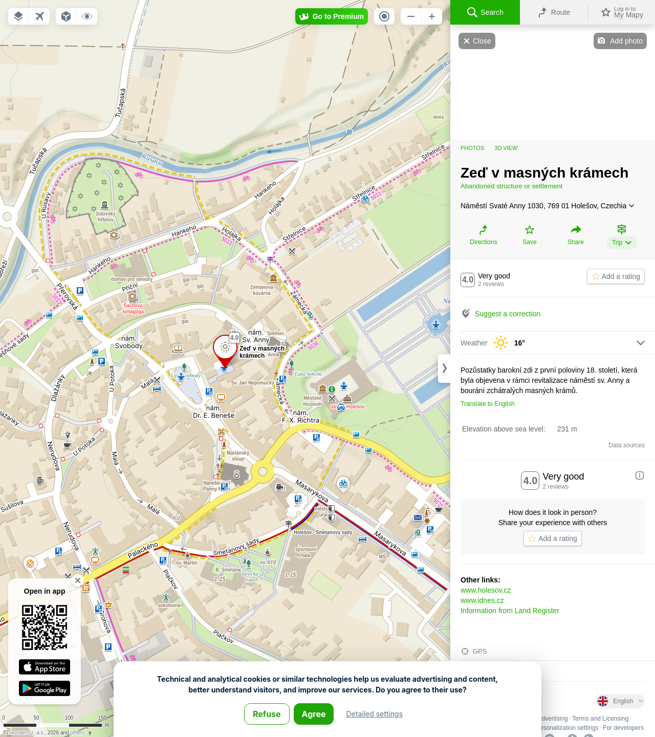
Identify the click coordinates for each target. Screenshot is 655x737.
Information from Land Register (510, 610)
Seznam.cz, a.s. (26, 732)
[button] (18, 16)
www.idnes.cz (482, 600)
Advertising (552, 718)
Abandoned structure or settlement (511, 186)
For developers (623, 727)
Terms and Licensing (600, 718)
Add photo (626, 41)
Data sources (626, 445)
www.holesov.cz (486, 590)
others (77, 732)
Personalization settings (566, 727)
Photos (472, 148)
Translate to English (488, 403)
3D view (505, 148)
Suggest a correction (507, 314)
